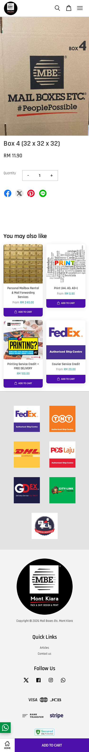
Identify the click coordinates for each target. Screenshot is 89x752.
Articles (44, 648)
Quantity (10, 173)
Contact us (44, 654)
